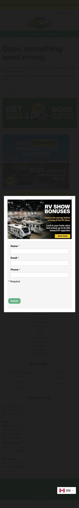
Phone (15, 269)
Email (15, 258)
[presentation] (26, 287)
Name (15, 246)
